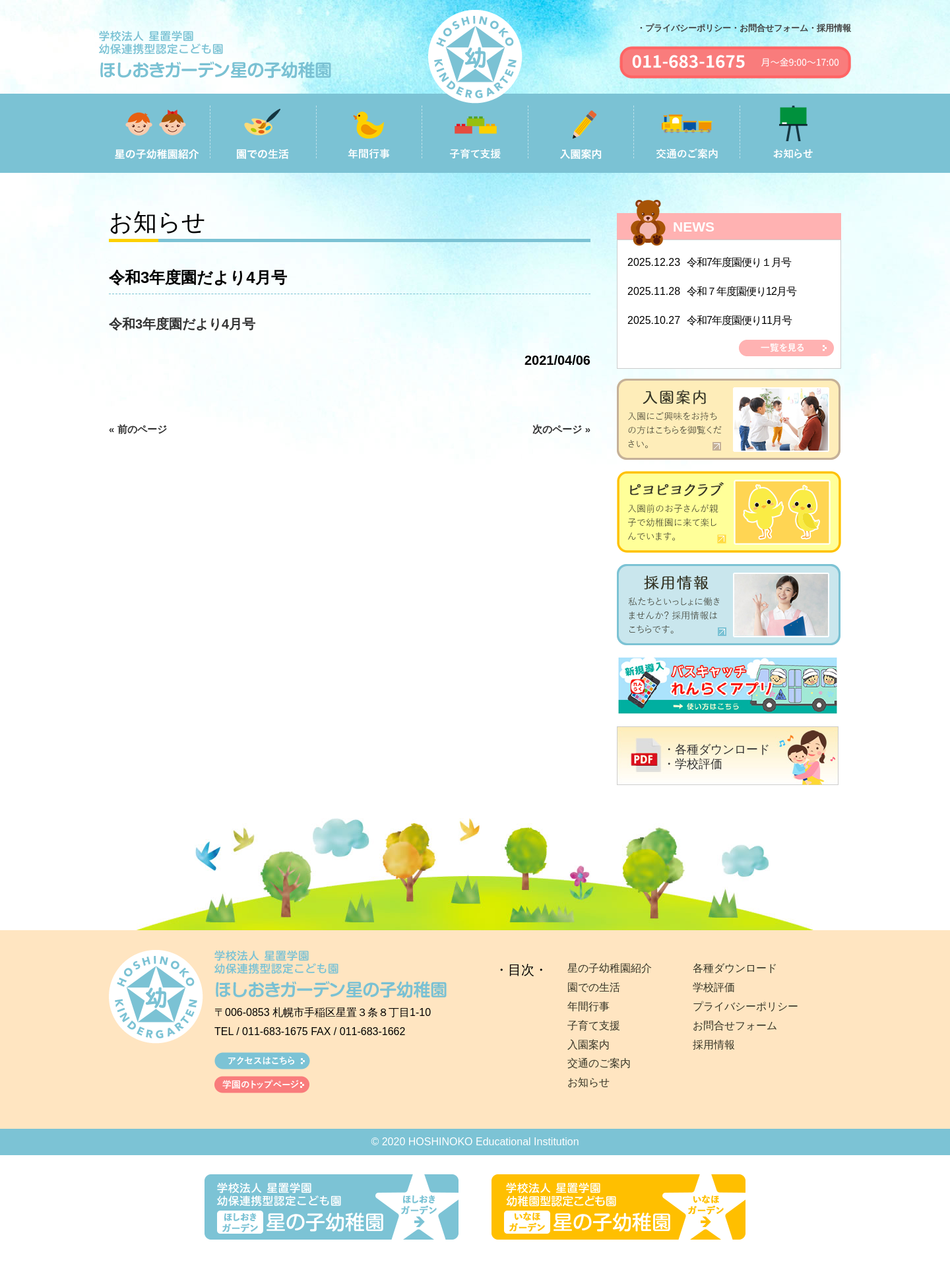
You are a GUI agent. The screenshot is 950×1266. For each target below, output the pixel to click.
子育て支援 (593, 1025)
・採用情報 (829, 28)
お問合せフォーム (735, 1025)
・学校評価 (692, 764)
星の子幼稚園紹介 (609, 968)
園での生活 (593, 987)
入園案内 (588, 1044)
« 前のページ (138, 429)
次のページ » (561, 429)
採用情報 (714, 1044)
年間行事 (588, 1006)
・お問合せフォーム (769, 28)
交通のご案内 (599, 1063)
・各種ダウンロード (716, 749)
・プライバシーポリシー (684, 28)
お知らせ (588, 1082)
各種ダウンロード (735, 968)
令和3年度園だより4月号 (182, 324)
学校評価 (714, 987)
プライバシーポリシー (745, 1006)
